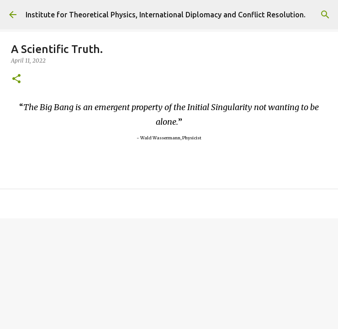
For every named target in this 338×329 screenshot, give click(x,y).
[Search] (325, 15)
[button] (16, 79)
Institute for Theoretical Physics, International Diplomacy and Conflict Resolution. (166, 15)
